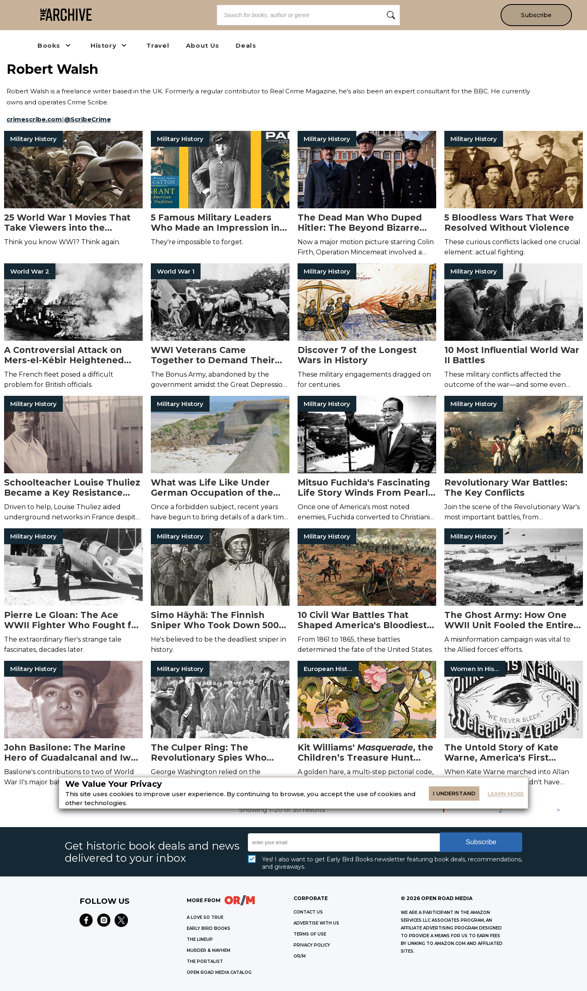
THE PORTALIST (205, 961)
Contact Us (308, 912)
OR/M (300, 956)
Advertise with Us (316, 923)
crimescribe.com (34, 119)
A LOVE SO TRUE (205, 917)
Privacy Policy (312, 945)
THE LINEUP (200, 939)
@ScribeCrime (87, 119)
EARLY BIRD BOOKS (208, 928)
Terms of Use (310, 934)
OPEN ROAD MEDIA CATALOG (219, 972)
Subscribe (536, 15)
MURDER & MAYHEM (208, 950)
